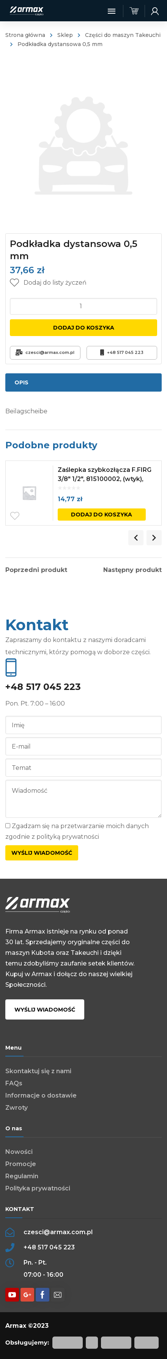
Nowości (19, 1151)
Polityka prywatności (37, 1188)
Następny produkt (132, 570)
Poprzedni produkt (36, 570)
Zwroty (16, 1107)
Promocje (20, 1164)
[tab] (83, 382)
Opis (21, 382)
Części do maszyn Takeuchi (123, 35)
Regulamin (21, 1176)
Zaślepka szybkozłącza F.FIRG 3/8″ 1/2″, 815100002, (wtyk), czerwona (104, 479)
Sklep (65, 35)
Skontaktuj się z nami (38, 1071)
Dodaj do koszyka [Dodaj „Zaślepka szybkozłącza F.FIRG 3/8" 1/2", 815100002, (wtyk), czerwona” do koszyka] (101, 514)
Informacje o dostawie (41, 1095)
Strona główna (25, 35)
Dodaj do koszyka (83, 327)
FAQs (13, 1083)
